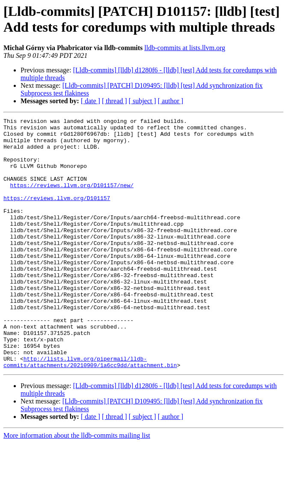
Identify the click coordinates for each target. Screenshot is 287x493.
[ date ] (90, 101)
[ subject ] (142, 101)
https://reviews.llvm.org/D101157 (56, 214)
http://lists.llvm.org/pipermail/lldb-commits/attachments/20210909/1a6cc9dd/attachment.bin (90, 411)
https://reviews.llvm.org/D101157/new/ (72, 199)
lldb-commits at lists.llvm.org (184, 47)
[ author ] (170, 101)
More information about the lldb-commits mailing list (76, 485)
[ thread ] (114, 101)
